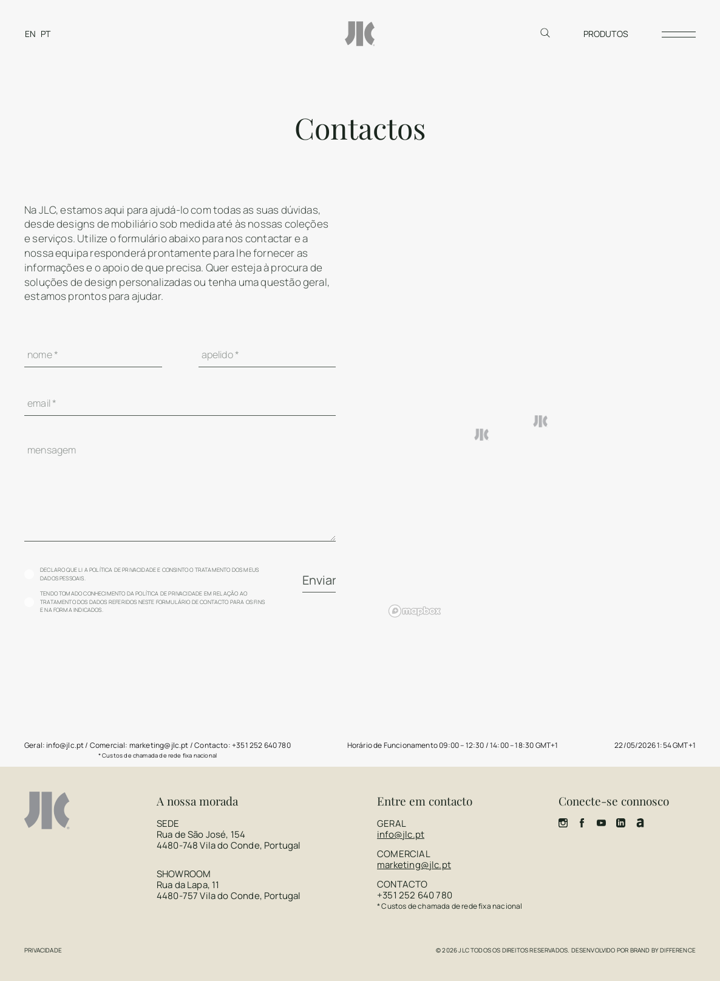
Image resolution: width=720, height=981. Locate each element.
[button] (540, 421)
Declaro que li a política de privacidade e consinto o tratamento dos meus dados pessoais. (149, 574)
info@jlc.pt (400, 834)
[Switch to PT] (45, 33)
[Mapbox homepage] (414, 611)
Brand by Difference (663, 950)
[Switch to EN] (30, 33)
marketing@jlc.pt (414, 864)
